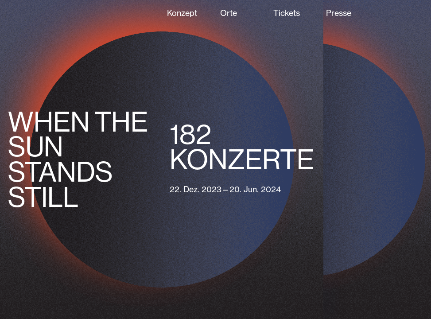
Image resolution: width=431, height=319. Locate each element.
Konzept (182, 13)
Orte (228, 13)
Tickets (286, 13)
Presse (338, 13)
